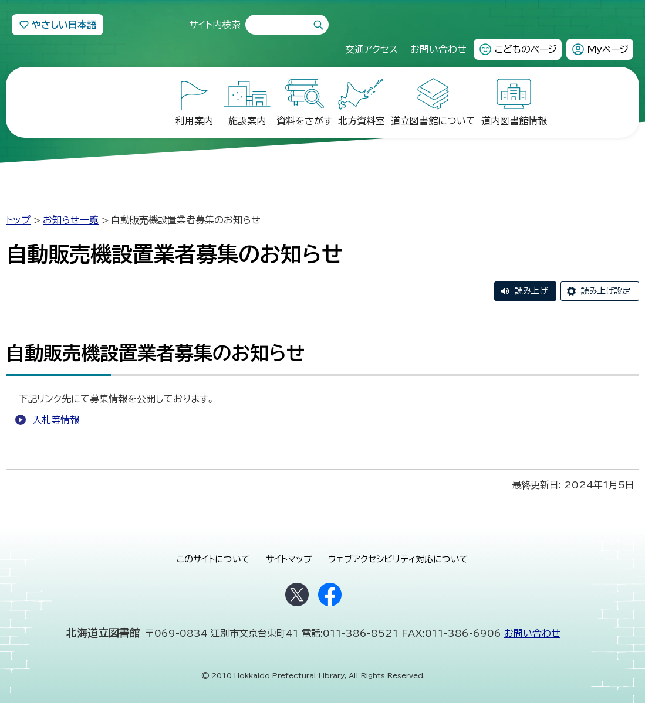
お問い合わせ (532, 627)
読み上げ (531, 285)
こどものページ (526, 49)
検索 (318, 25)
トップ (18, 214)
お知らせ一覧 (71, 214)
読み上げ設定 (605, 285)
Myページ (608, 49)
